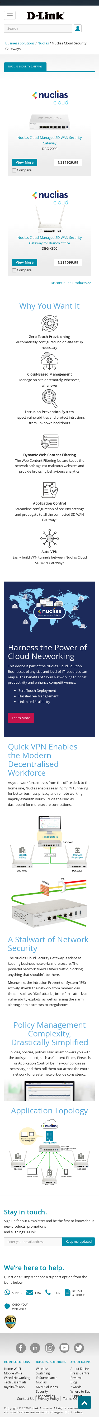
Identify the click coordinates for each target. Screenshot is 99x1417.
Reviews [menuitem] (76, 1377)
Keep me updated (79, 1241)
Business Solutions (20, 43)
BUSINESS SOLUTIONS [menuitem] (51, 1362)
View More (25, 162)
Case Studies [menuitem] (45, 1396)
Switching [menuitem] (43, 1373)
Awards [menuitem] (76, 1387)
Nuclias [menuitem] (41, 1382)
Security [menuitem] (42, 1391)
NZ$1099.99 (68, 262)
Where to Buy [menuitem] (80, 1391)
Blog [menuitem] (73, 1382)
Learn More (21, 717)
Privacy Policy (48, 1398)
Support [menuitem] (76, 1396)
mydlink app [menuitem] (14, 1387)
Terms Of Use (73, 1398)
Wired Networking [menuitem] (17, 1377)
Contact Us (25, 1398)
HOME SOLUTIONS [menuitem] (17, 1362)
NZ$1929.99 (68, 162)
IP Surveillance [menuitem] (46, 1377)
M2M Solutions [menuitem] (47, 1387)
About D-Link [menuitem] (79, 1368)
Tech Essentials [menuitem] (15, 1382)
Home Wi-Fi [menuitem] (12, 1368)
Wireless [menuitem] (42, 1368)
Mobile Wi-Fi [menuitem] (13, 1373)
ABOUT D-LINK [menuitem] (80, 1362)
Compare (24, 170)
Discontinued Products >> (71, 282)
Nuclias (43, 43)
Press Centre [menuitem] (79, 1373)
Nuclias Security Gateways (25, 66)
